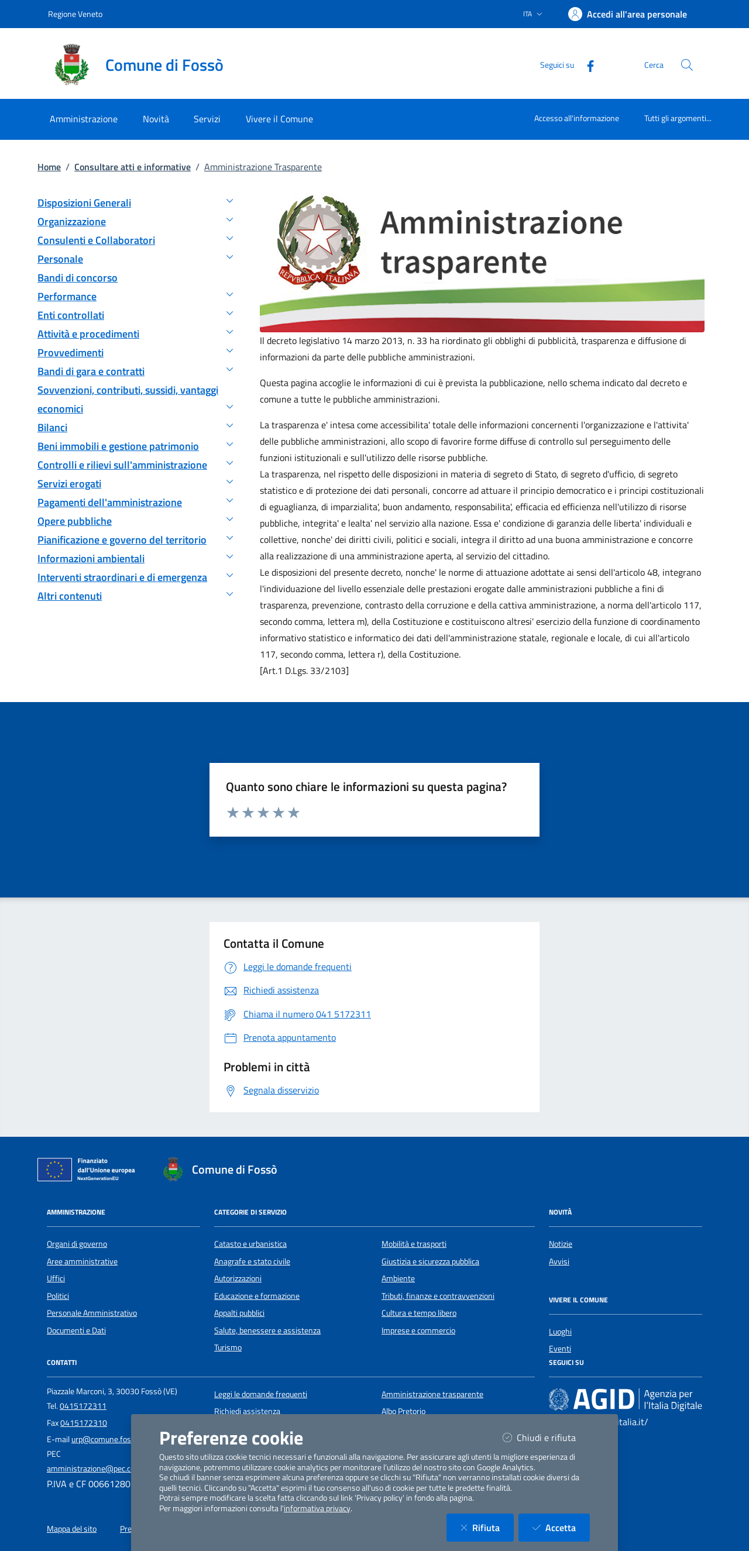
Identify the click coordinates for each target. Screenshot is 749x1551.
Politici (58, 1295)
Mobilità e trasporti (414, 1243)
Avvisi (559, 1261)
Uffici (56, 1278)
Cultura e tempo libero (419, 1312)
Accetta (561, 1527)
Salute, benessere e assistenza (267, 1330)
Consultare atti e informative (132, 167)
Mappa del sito (72, 1528)
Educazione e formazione (257, 1295)
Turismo (228, 1347)
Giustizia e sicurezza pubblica (430, 1261)
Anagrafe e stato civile (252, 1261)
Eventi (560, 1348)
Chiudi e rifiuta (546, 1437)
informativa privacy (317, 1508)
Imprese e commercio (418, 1330)
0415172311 (83, 1405)
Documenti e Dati (76, 1330)
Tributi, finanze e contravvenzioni (438, 1295)
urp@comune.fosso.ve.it (113, 1439)
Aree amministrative (82, 1261)
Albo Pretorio (403, 1411)
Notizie (560, 1243)
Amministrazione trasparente (432, 1394)
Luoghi (560, 1331)
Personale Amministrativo (92, 1312)
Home (49, 167)
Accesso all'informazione (576, 118)
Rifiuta (487, 1527)
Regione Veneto (75, 14)
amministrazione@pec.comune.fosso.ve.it (119, 1468)
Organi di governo (77, 1243)
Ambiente (398, 1278)
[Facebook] (585, 65)
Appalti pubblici (239, 1312)
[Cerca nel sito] (687, 65)
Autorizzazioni (238, 1278)
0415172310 (83, 1422)
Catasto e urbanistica (250, 1243)
